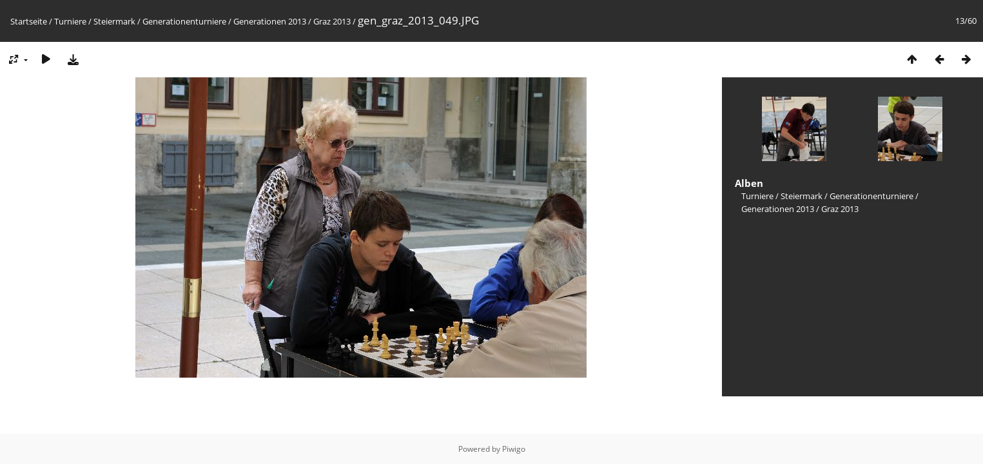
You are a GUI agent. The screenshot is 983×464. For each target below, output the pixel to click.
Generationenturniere (184, 21)
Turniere (70, 21)
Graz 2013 (332, 21)
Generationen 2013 (269, 21)
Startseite (28, 21)
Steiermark (114, 21)
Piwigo (513, 448)
